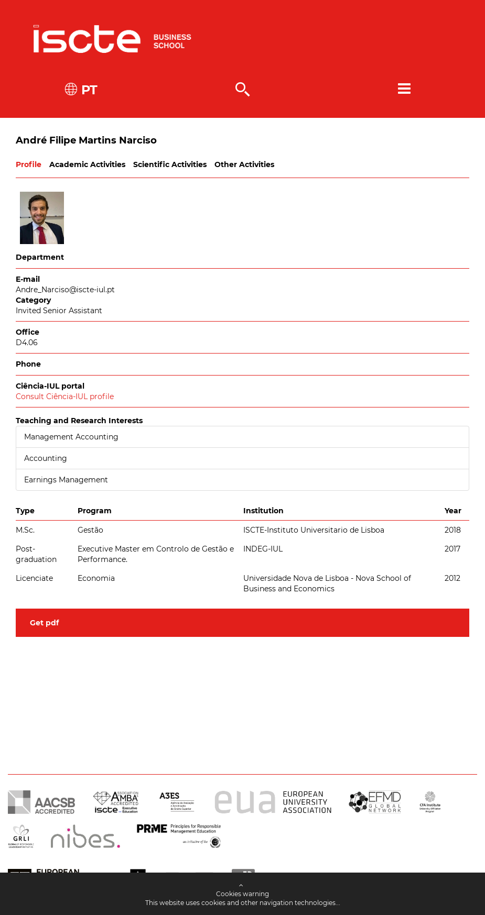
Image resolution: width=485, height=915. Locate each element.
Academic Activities (87, 164)
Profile (28, 164)
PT (88, 89)
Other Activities (244, 164)
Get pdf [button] (44, 622)
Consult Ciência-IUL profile (65, 396)
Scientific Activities (170, 164)
